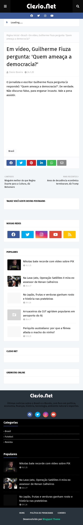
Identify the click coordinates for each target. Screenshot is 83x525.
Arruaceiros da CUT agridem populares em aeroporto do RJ (49, 313)
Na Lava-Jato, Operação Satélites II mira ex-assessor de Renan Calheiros (49, 280)
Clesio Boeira (16, 72)
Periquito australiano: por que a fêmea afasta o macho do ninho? (46, 330)
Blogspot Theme (51, 519)
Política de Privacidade (41, 513)
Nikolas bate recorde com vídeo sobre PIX (48, 261)
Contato (62, 513)
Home (22, 513)
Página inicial (12, 35)
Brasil (24, 35)
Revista (9, 442)
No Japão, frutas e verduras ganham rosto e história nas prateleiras (48, 296)
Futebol (9, 436)
